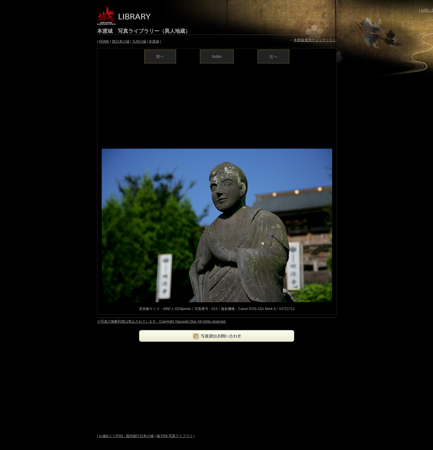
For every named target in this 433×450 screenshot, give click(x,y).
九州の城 (139, 41)
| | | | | (129, 41)
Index (217, 56)
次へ (273, 56)
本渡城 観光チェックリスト (315, 40)
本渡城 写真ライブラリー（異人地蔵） (143, 31)
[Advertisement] (216, 105)
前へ (160, 56)
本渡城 (154, 41)
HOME (104, 41)
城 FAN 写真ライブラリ (174, 436)
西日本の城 (120, 41)
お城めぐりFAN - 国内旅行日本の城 (126, 436)
